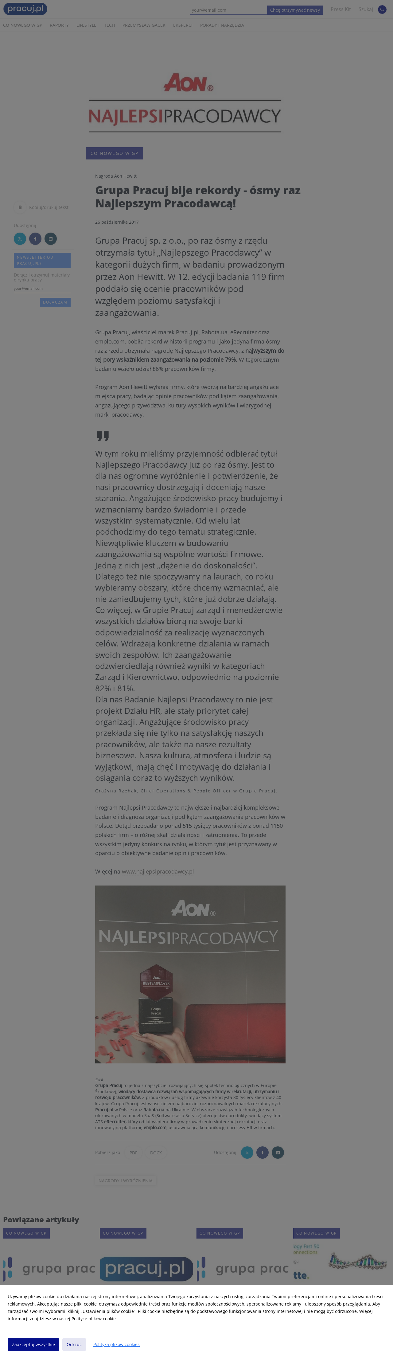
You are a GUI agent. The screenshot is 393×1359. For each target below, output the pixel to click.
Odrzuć (74, 1344)
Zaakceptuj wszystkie (33, 1344)
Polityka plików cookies (116, 1344)
